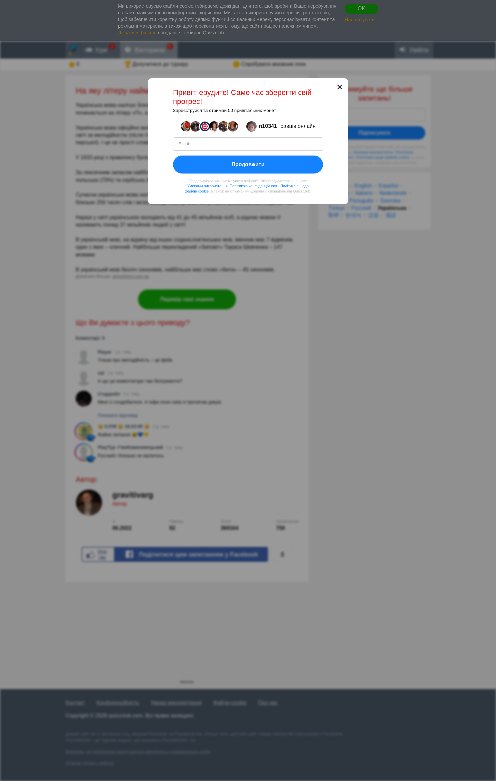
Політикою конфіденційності (254, 186)
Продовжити (247, 164)
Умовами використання (207, 186)
